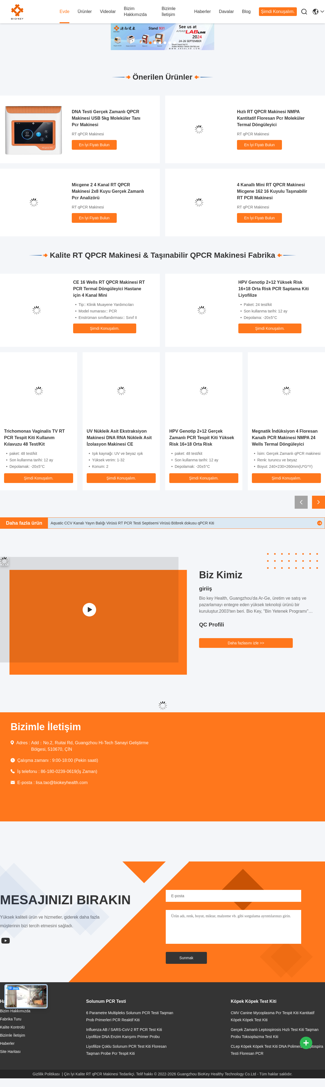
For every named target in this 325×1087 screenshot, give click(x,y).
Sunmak (186, 958)
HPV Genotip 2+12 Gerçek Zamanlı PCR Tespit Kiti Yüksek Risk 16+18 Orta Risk (201, 437)
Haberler (202, 11)
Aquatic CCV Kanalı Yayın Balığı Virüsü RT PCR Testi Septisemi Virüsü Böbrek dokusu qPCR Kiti (132, 523)
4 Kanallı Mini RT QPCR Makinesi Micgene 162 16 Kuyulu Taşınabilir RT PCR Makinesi (272, 191)
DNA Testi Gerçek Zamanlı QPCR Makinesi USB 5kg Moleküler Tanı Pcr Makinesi (106, 118)
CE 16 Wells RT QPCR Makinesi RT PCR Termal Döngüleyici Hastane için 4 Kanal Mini (109, 289)
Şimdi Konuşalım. (278, 11)
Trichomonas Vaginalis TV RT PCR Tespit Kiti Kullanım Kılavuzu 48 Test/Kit (34, 437)
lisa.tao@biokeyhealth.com (61, 782)
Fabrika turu (10, 1019)
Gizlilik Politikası (46, 1074)
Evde (64, 11)
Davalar (226, 11)
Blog (246, 11)
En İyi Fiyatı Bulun (94, 145)
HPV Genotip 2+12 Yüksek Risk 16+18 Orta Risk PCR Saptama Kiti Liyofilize (273, 289)
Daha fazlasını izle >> (246, 643)
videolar (108, 11)
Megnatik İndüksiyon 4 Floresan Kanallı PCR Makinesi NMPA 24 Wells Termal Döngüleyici (285, 437)
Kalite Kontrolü (12, 1027)
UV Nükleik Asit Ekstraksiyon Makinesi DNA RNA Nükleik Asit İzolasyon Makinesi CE (119, 437)
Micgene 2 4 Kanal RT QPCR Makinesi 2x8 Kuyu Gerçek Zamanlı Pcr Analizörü (108, 191)
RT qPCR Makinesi (88, 134)
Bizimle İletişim (169, 11)
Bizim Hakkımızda (135, 11)
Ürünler (84, 11)
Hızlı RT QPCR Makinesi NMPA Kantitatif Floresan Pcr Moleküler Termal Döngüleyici (271, 118)
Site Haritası (10, 1051)
